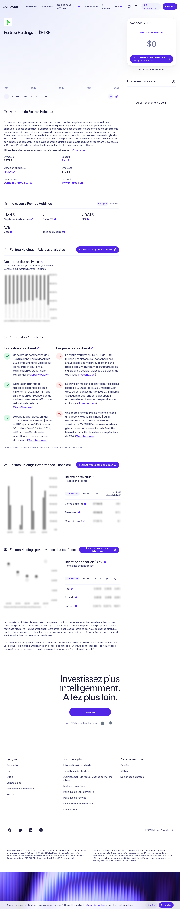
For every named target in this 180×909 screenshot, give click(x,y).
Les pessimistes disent (74, 348)
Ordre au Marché (151, 32)
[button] (33, 156)
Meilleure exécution (74, 786)
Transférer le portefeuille (20, 788)
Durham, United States (18, 182)
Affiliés (124, 771)
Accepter (166, 905)
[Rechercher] (136, 6)
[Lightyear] (11, 6)
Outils (10, 776)
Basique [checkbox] (102, 203)
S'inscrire (170, 6)
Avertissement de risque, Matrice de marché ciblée (88, 778)
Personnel (32, 6)
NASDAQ (9, 171)
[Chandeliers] (116, 96)
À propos (106, 6)
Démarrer (90, 712)
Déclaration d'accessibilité (78, 803)
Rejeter (151, 905)
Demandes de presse (132, 776)
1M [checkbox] (17, 96)
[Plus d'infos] (173, 81)
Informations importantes (78, 765)
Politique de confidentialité (78, 791)
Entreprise (47, 6)
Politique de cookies (74, 797)
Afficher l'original (79, 150)
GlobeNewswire (38, 374)
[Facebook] (10, 830)
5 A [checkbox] (37, 96)
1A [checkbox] (31, 96)
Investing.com (86, 374)
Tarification (91, 6)
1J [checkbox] (6, 96)
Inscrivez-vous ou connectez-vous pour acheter (151, 59)
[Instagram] (41, 830)
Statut (10, 794)
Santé (65, 160)
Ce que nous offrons (68, 6)
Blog (9, 771)
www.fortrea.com (73, 182)
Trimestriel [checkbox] (72, 493)
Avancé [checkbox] (114, 203)
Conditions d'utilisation (76, 771)
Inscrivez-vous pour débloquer (98, 249)
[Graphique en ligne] (110, 96)
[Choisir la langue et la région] (129, 6)
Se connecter (150, 6)
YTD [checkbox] (24, 96)
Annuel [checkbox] (85, 493)
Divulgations (70, 809)
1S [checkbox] (12, 96)
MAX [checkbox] (44, 96)
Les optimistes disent (21, 348)
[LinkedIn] (30, 830)
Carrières (125, 765)
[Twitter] (20, 830)
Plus (119, 6)
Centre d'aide (14, 782)
